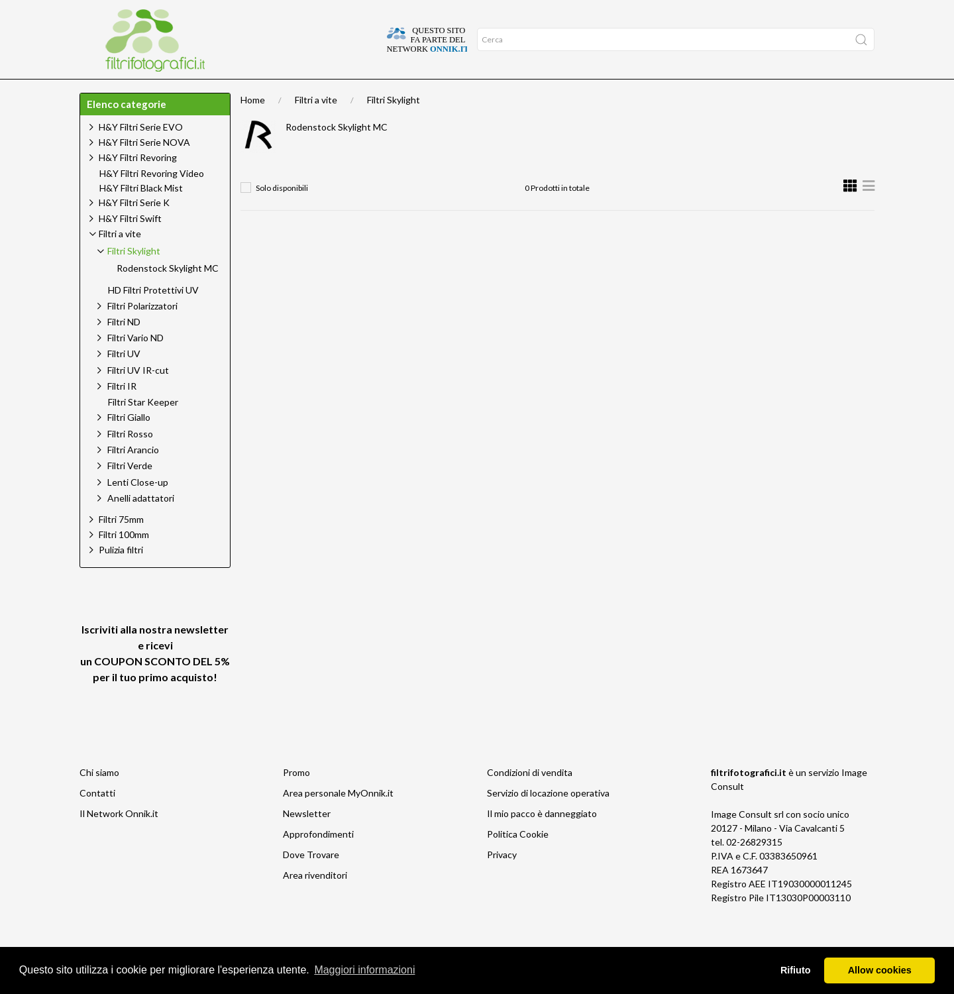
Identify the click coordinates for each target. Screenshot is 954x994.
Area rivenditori (315, 901)
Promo (296, 798)
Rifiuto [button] (795, 970)
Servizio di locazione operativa (548, 818)
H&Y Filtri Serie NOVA (144, 168)
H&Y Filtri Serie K (134, 228)
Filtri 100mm (124, 560)
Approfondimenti (169, 92)
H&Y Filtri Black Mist (141, 214)
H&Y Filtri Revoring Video (151, 199)
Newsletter (307, 839)
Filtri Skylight (393, 125)
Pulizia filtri (121, 575)
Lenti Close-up (137, 508)
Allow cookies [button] (880, 970)
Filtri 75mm (121, 545)
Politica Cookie (518, 859)
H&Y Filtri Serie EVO (141, 152)
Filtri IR (121, 411)
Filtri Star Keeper (143, 428)
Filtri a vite (316, 125)
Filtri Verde (129, 491)
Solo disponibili (282, 214)
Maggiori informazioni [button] (364, 969)
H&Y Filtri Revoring (138, 183)
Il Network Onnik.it (119, 839)
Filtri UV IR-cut (138, 396)
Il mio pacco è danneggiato (542, 839)
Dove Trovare (311, 880)
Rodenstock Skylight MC (337, 152)
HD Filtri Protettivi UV (153, 316)
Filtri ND (123, 347)
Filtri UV (123, 379)
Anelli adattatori (140, 523)
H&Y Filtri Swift (130, 244)
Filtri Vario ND (135, 363)
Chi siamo (99, 798)
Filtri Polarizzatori (142, 331)
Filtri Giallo (128, 443)
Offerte (242, 92)
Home (101, 92)
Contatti (97, 818)
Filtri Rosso (130, 459)
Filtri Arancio (133, 475)
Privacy (502, 880)
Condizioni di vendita (529, 798)
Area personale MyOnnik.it (338, 818)
